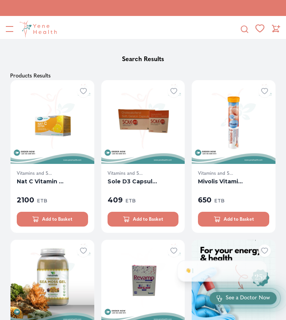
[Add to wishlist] (83, 91)
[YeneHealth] (36, 29)
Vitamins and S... (34, 173)
